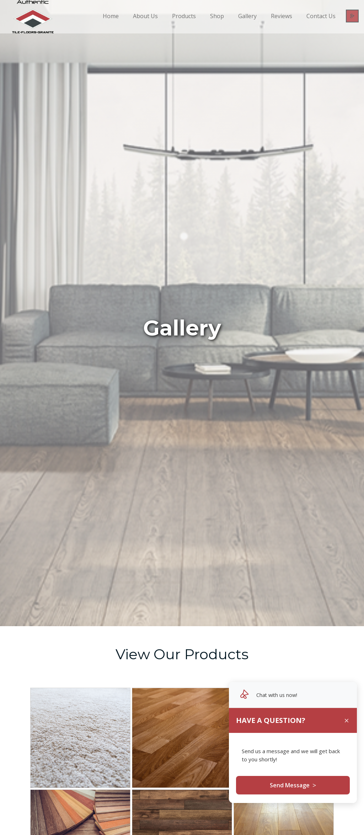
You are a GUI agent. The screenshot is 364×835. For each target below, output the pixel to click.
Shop (217, 16)
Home (111, 16)
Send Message (293, 785)
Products (184, 16)
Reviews (281, 16)
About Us (145, 16)
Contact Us (321, 16)
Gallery (247, 16)
